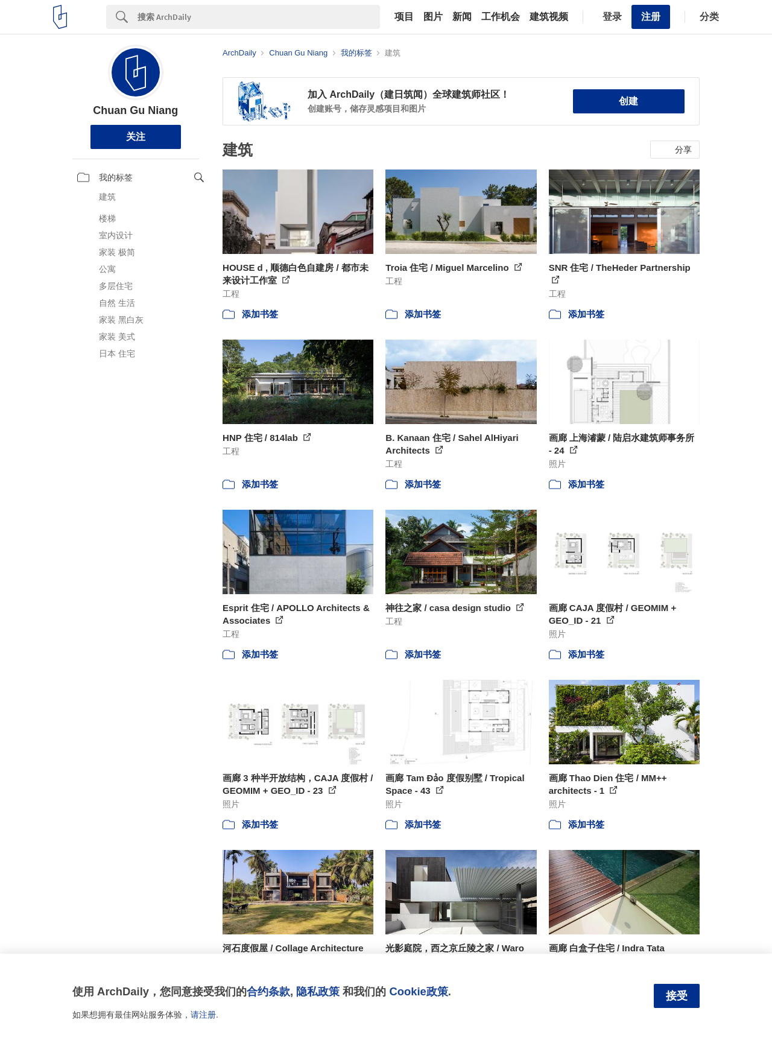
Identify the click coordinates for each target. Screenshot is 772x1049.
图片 (433, 17)
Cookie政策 (418, 991)
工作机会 (500, 17)
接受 (677, 996)
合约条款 (268, 991)
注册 (650, 16)
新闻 (462, 17)
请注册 (203, 1014)
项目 (404, 17)
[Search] (259, 17)
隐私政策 (318, 991)
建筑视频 (549, 17)
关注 (135, 137)
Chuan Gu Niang (135, 110)
